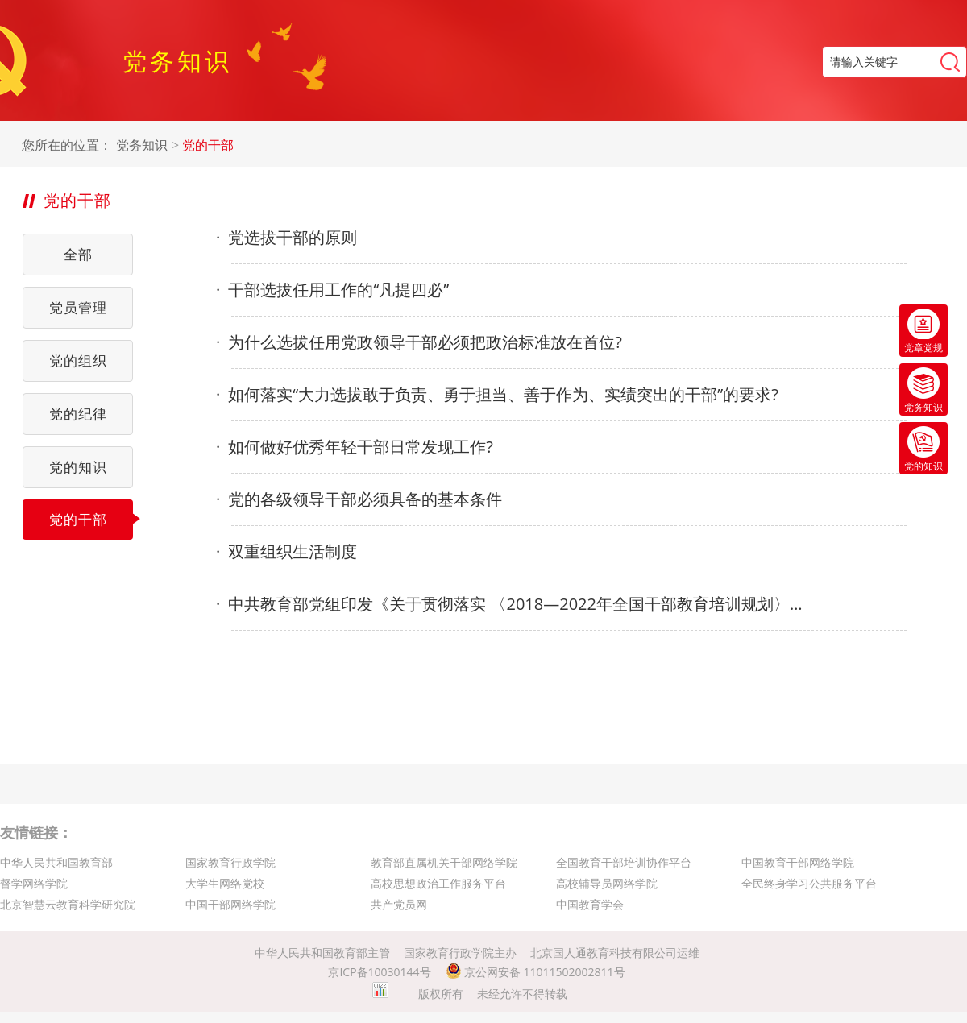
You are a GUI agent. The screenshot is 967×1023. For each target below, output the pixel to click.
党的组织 (78, 360)
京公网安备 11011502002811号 (535, 972)
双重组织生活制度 (286, 551)
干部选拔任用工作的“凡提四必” (332, 290)
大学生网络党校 (224, 883)
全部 (78, 254)
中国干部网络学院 (230, 904)
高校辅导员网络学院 (607, 883)
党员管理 (78, 307)
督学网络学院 (34, 883)
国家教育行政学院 (230, 862)
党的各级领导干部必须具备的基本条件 (359, 499)
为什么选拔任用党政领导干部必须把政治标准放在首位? (419, 342)
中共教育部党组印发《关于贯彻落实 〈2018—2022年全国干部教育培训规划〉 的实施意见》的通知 (509, 604)
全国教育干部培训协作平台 (623, 862)
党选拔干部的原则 (286, 237)
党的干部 (208, 145)
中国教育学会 (590, 904)
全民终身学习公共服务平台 (809, 883)
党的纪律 (78, 413)
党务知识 (142, 145)
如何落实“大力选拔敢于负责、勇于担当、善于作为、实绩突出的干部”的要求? (497, 394)
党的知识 (78, 467)
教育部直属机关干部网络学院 (444, 862)
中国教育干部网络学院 (797, 862)
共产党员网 (399, 904)
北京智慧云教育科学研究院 (67, 904)
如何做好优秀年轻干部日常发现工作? (354, 447)
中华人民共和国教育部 (56, 862)
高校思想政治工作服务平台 (438, 883)
